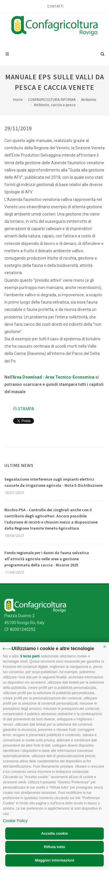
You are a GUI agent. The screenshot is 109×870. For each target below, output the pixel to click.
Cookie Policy (15, 820)
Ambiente (88, 100)
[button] (104, 646)
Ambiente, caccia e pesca (55, 105)
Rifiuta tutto (54, 847)
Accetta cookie (54, 833)
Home (18, 100)
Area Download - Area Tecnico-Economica (53, 377)
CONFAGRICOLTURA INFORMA (52, 100)
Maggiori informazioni (54, 860)
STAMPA (23, 409)
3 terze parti (30, 656)
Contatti (55, 6)
